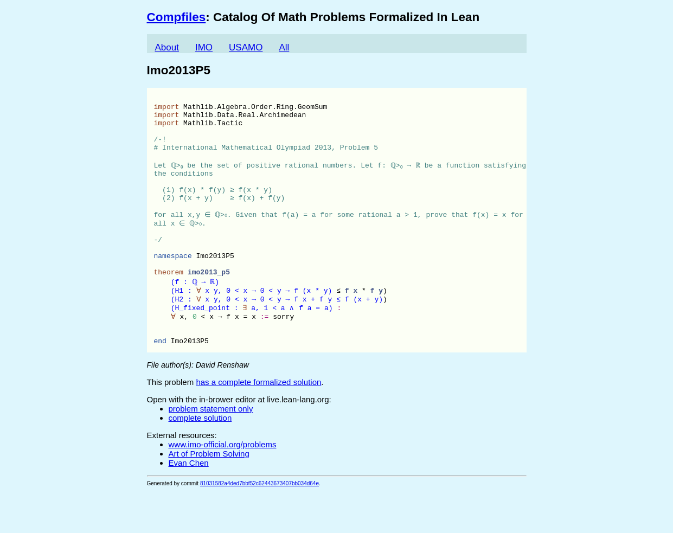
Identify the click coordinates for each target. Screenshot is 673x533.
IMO (204, 47)
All (284, 47)
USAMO (245, 47)
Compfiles (176, 17)
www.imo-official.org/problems (223, 486)
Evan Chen (189, 505)
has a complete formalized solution (258, 424)
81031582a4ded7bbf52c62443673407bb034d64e (259, 526)
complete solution (200, 460)
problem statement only (211, 450)
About (167, 47)
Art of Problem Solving (209, 495)
